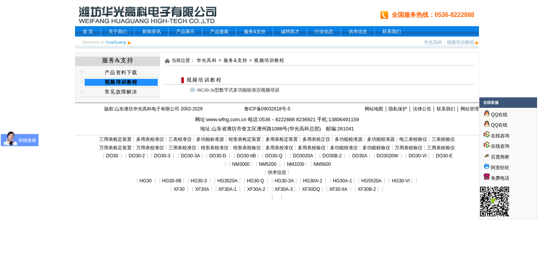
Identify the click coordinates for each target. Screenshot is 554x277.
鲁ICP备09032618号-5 (267, 109)
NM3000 (241, 164)
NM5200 (267, 164)
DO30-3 (162, 156)
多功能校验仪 (376, 147)
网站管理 (470, 109)
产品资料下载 (121, 72)
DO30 (112, 156)
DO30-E (444, 156)
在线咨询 (496, 135)
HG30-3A (284, 181)
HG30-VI (401, 181)
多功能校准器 (381, 139)
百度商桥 (496, 157)
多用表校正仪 (316, 139)
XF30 (179, 189)
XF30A (202, 189)
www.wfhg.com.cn (226, 119)
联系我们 (391, 31)
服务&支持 (254, 31)
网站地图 (374, 109)
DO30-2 (137, 156)
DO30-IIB (246, 156)
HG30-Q (255, 181)
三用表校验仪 (441, 147)
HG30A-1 (342, 181)
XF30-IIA (338, 189)
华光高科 (433, 42)
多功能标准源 (210, 139)
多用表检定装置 (281, 139)
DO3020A (303, 156)
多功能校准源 (348, 139)
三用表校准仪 (182, 147)
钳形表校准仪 (215, 147)
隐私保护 (398, 109)
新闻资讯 (151, 31)
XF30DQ (311, 189)
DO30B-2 (332, 156)
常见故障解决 (121, 92)
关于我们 (117, 31)
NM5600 (322, 164)
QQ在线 (495, 114)
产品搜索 (219, 31)
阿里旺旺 (499, 167)
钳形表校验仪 (247, 147)
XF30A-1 (228, 189)
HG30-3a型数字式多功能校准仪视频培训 (238, 90)
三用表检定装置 (115, 139)
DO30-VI (418, 156)
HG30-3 (199, 181)
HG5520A (371, 181)
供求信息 (358, 31)
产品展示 (185, 31)
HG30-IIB (172, 181)
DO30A (359, 156)
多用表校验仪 (311, 147)
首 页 (88, 31)
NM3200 (295, 164)
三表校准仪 (180, 139)
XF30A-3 (284, 189)
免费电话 (496, 178)
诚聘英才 (290, 31)
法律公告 (422, 109)
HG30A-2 (312, 181)
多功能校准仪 (344, 147)
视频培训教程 (460, 42)
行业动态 (324, 31)
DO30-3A (190, 156)
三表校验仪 (443, 139)
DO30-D (217, 156)
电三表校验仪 (413, 139)
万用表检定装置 (115, 147)
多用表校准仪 (150, 139)
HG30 (146, 181)
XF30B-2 (367, 189)
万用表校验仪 (408, 147)
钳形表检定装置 (245, 139)
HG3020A (227, 181)
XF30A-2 (256, 189)
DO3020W (387, 156)
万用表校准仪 (150, 147)
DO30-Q (273, 156)
